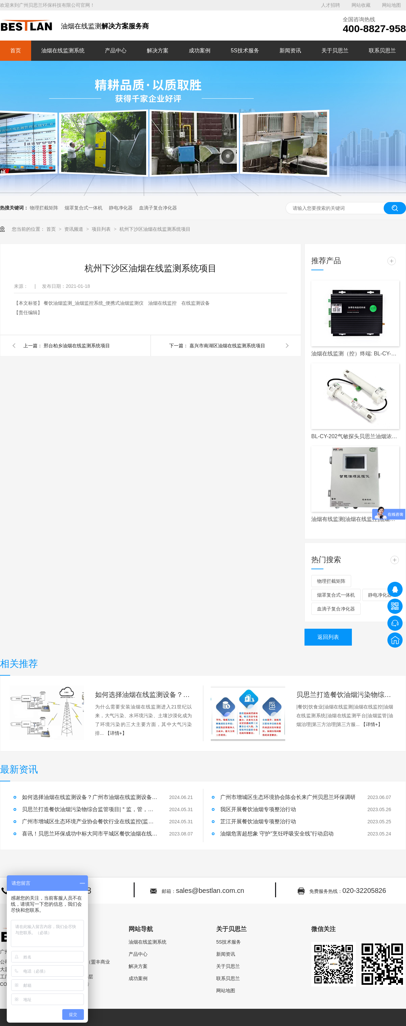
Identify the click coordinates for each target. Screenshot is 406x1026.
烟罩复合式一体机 (84, 207)
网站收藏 (361, 5)
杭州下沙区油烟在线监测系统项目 (154, 229)
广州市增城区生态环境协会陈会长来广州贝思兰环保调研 (288, 797)
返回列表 (328, 637)
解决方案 (157, 50)
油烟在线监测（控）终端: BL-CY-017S (355, 353)
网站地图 (391, 5)
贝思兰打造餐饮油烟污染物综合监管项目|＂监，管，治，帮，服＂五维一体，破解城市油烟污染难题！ (344, 694)
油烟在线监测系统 (63, 50)
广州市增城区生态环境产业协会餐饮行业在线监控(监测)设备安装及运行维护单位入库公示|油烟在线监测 (89, 821)
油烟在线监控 (163, 303)
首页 (15, 50)
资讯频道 (74, 229)
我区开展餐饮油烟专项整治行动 (258, 809)
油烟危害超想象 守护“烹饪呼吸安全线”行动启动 (277, 833)
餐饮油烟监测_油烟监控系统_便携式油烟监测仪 (94, 303)
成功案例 (199, 50)
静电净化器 (121, 207)
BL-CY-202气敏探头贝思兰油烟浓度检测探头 (355, 436)
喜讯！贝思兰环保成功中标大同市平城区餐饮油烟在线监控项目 (89, 833)
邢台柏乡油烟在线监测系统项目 (77, 345)
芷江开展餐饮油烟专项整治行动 (258, 821)
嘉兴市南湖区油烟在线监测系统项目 (227, 345)
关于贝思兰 (334, 50)
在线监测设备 (195, 303)
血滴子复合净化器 (158, 207)
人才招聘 (330, 5)
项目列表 (102, 229)
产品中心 (116, 50)
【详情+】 (116, 733)
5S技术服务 (245, 50)
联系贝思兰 (382, 50)
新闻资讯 (290, 50)
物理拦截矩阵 (44, 207)
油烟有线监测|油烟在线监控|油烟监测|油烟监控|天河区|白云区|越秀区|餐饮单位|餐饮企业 (355, 519)
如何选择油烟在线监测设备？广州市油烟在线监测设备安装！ (143, 694)
